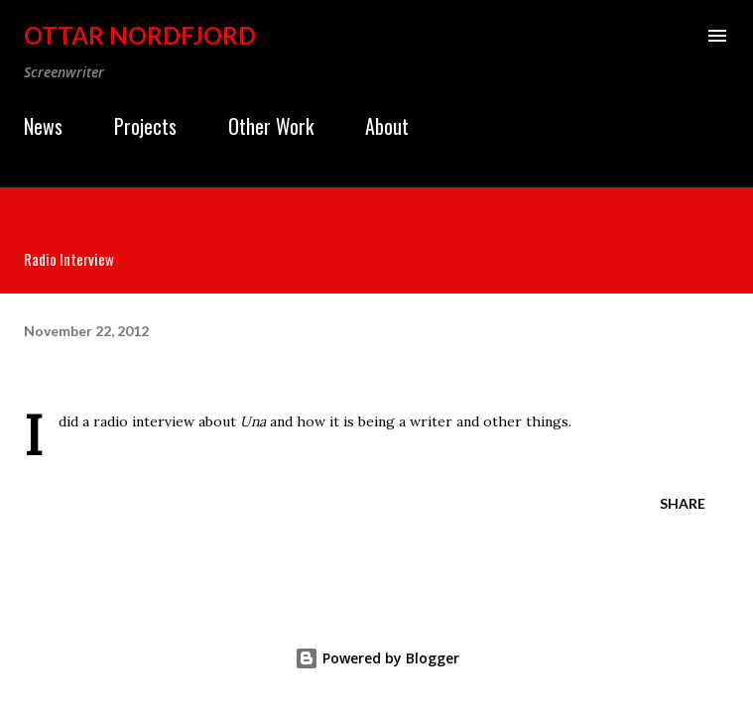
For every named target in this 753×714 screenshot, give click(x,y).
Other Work (271, 126)
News (43, 126)
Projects (145, 126)
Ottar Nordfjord (140, 35)
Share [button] (682, 503)
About (387, 126)
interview (163, 421)
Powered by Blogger (377, 658)
